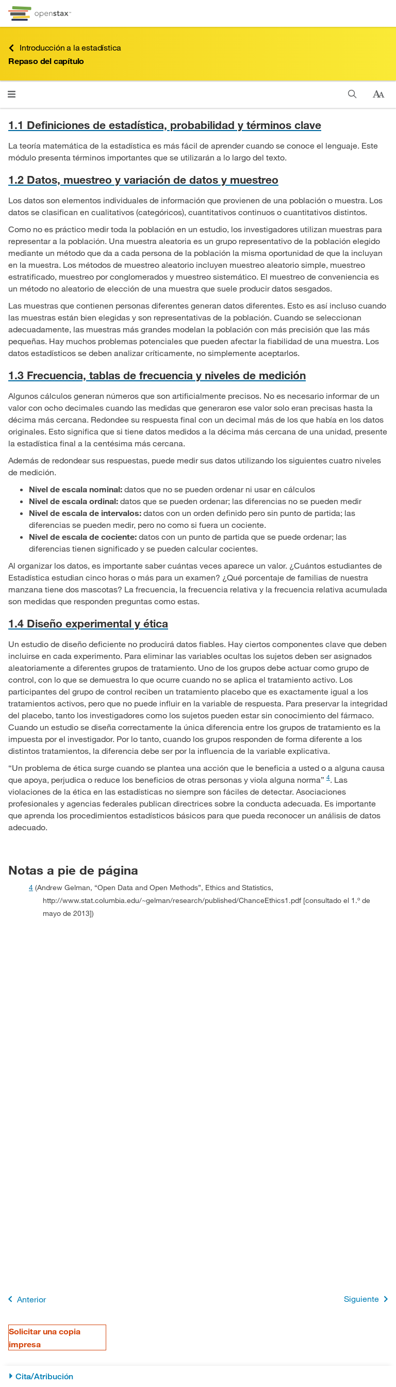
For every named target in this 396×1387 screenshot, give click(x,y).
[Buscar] (352, 94)
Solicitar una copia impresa (44, 1337)
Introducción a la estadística (64, 47)
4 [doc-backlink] (31, 887)
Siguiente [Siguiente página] (368, 1299)
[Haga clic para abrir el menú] (11, 94)
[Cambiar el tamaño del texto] (378, 94)
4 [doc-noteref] (328, 777)
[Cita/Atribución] (198, 1376)
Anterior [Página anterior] (25, 1299)
